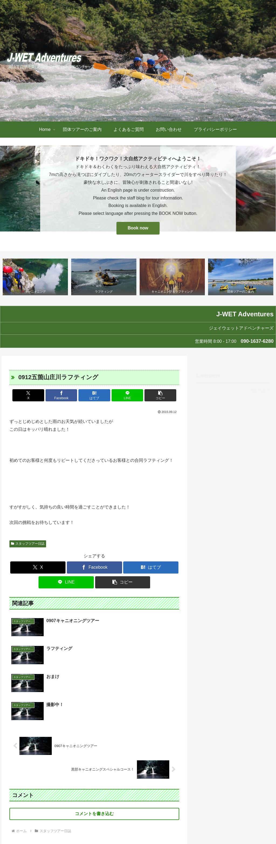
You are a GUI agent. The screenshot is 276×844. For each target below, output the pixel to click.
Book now (138, 228)
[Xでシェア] (37, 395)
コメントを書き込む (94, 758)
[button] (151, 395)
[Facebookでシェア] (66, 395)
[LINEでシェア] (123, 395)
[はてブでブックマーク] (94, 395)
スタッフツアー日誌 (27, 544)
